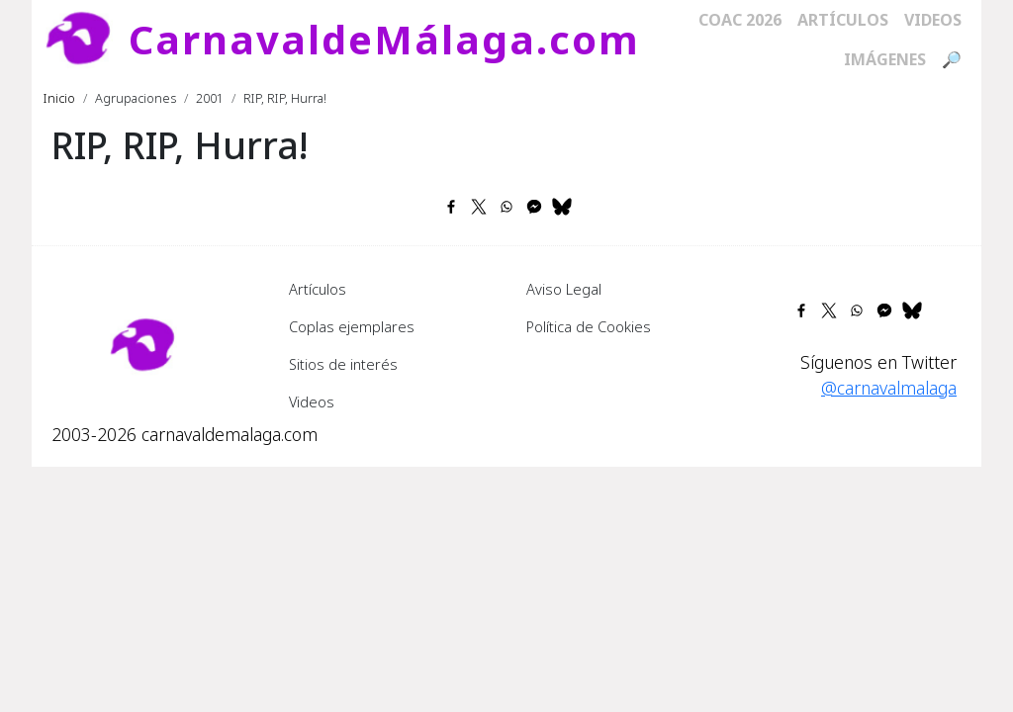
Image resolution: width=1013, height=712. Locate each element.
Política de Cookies (588, 326)
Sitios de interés (343, 364)
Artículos (842, 20)
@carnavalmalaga (889, 388)
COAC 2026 (740, 20)
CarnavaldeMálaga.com (384, 39)
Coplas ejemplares (351, 326)
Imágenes (885, 59)
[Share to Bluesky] (562, 207)
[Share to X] (479, 207)
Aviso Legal (563, 289)
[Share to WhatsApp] (506, 207)
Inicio (59, 98)
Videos (933, 20)
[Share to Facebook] (451, 207)
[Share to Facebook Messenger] (534, 207)
